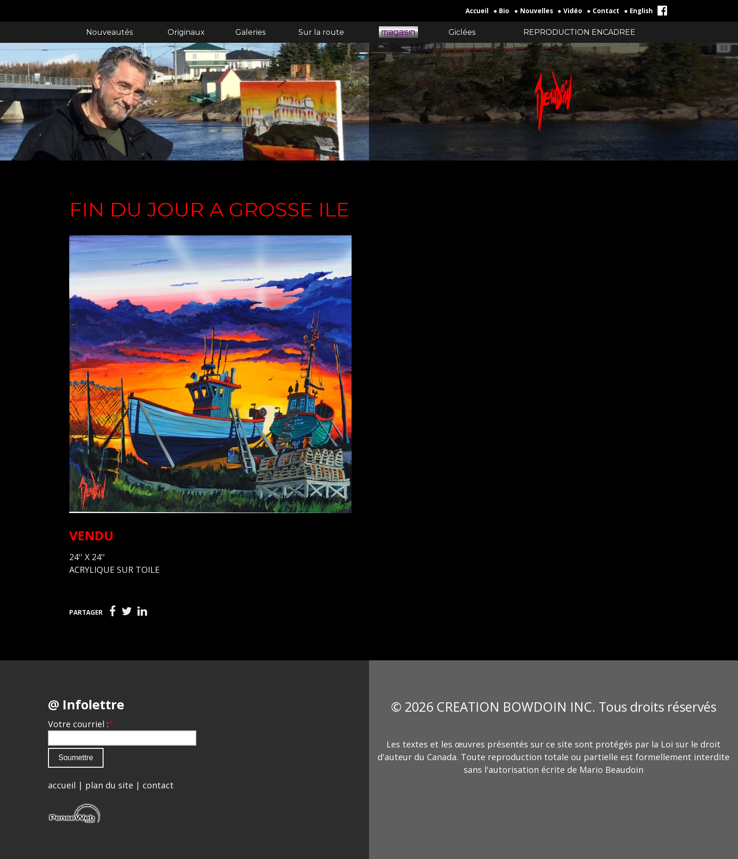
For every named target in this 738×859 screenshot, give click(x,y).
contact (158, 785)
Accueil (477, 11)
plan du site (109, 785)
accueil (62, 785)
